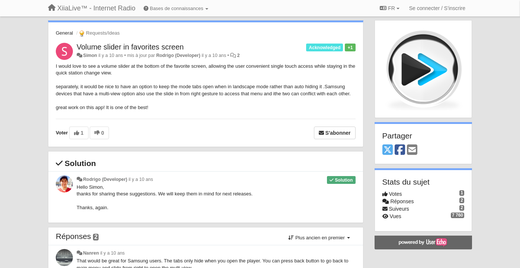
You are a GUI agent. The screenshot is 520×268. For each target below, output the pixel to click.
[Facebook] (400, 150)
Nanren (91, 253)
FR (389, 8)
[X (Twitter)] (387, 150)
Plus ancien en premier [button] (319, 237)
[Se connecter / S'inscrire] (437, 8)
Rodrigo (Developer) (178, 55)
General (64, 33)
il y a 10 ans (141, 179)
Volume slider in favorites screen (130, 47)
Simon (90, 55)
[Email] (412, 150)
